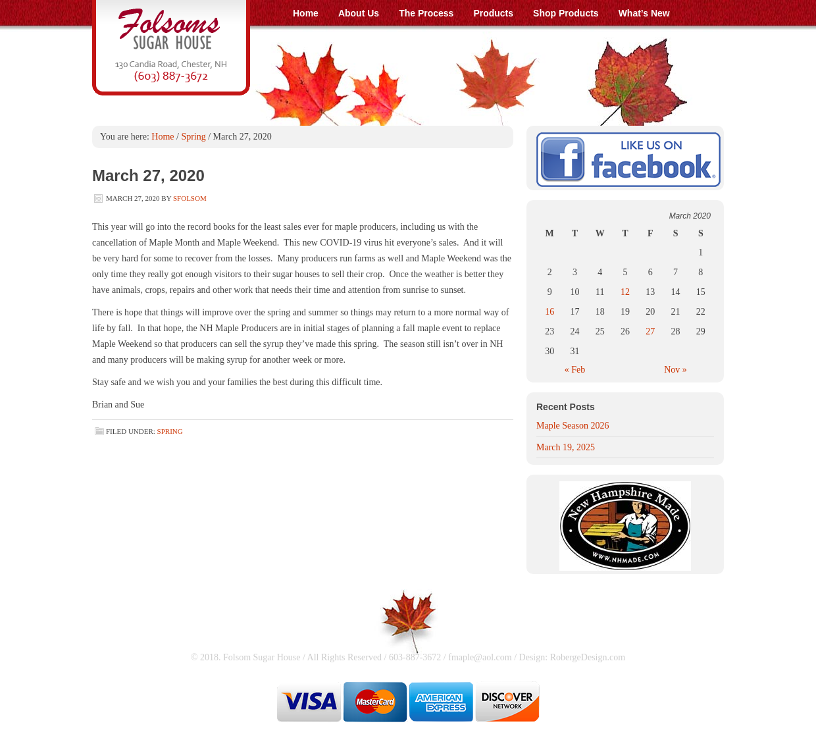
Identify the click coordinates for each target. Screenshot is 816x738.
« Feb (575, 370)
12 (625, 292)
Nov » (675, 370)
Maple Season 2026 (572, 426)
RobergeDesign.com (587, 657)
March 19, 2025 (565, 447)
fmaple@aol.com (479, 657)
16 (549, 312)
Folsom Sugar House (408, 47)
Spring (193, 137)
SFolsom (190, 198)
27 (650, 331)
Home (162, 137)
